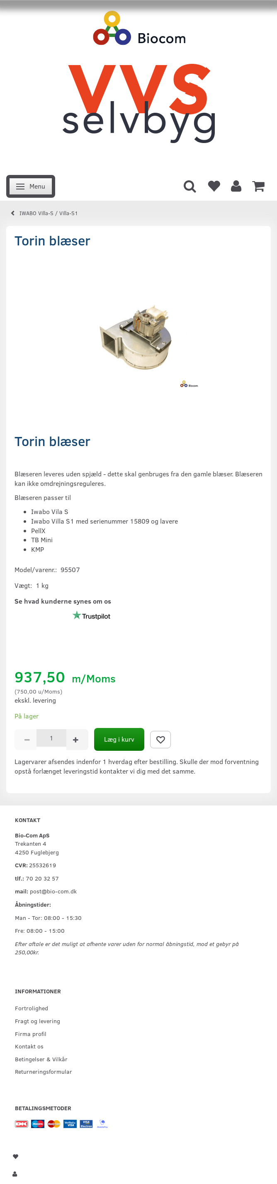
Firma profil (30, 1033)
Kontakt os (29, 1046)
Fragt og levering (37, 1021)
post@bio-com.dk (53, 891)
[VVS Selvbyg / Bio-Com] (138, 85)
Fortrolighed (31, 1008)
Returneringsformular (43, 1071)
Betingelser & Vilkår (41, 1059)
